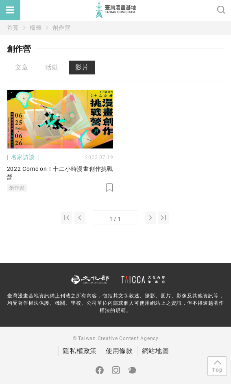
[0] (79, 218)
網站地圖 (155, 351)
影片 (82, 67)
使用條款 (119, 351)
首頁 (13, 27)
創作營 (61, 27)
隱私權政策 (80, 351)
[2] (150, 218)
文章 (22, 67)
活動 (52, 67)
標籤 (36, 27)
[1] (66, 218)
